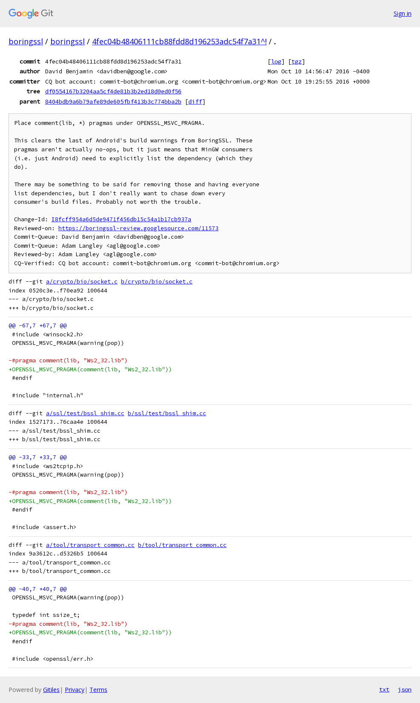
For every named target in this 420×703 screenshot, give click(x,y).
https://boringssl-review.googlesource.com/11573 (138, 228)
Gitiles (51, 690)
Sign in (402, 13)
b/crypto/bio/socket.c (157, 281)
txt (384, 689)
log (276, 61)
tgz (296, 61)
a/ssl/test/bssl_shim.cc (85, 413)
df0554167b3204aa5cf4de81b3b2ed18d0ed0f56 (113, 91)
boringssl (26, 41)
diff (195, 101)
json (404, 689)
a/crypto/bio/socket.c (82, 281)
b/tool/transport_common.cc (182, 545)
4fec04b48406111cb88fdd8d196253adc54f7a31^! (179, 41)
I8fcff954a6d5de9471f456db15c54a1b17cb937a (121, 219)
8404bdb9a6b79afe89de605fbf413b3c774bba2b (113, 101)
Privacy (74, 690)
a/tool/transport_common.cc (90, 545)
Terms (98, 690)
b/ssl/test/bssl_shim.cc (167, 413)
